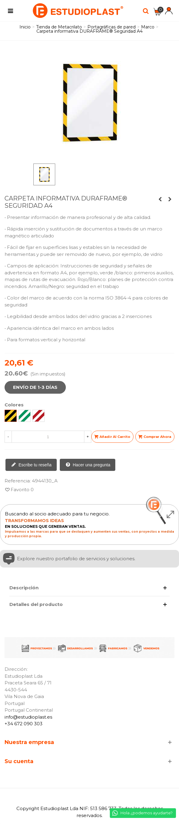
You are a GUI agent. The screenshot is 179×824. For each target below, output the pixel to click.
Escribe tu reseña (31, 465)
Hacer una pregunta (88, 465)
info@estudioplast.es (28, 717)
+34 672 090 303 (23, 723)
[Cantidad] (48, 437)
